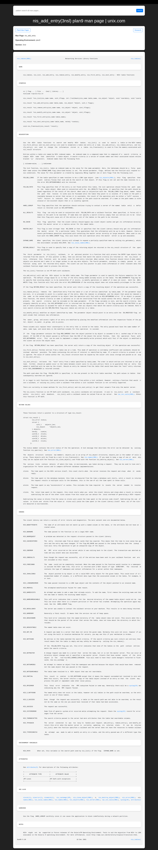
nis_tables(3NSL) (24, 59)
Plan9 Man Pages (23, 30)
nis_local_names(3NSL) (80, 243)
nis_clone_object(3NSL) (82, 797)
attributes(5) (32, 767)
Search (139, 10)
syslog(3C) (133, 686)
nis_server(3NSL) (127, 459)
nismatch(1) (49, 797)
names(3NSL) (28, 800)
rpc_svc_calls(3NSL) (126, 394)
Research (138, 30)
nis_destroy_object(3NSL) (109, 797)
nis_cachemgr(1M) (64, 797)
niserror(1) (38, 797)
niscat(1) (27, 797)
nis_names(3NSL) (91, 457)
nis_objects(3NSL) (106, 178)
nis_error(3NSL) (54, 450)
